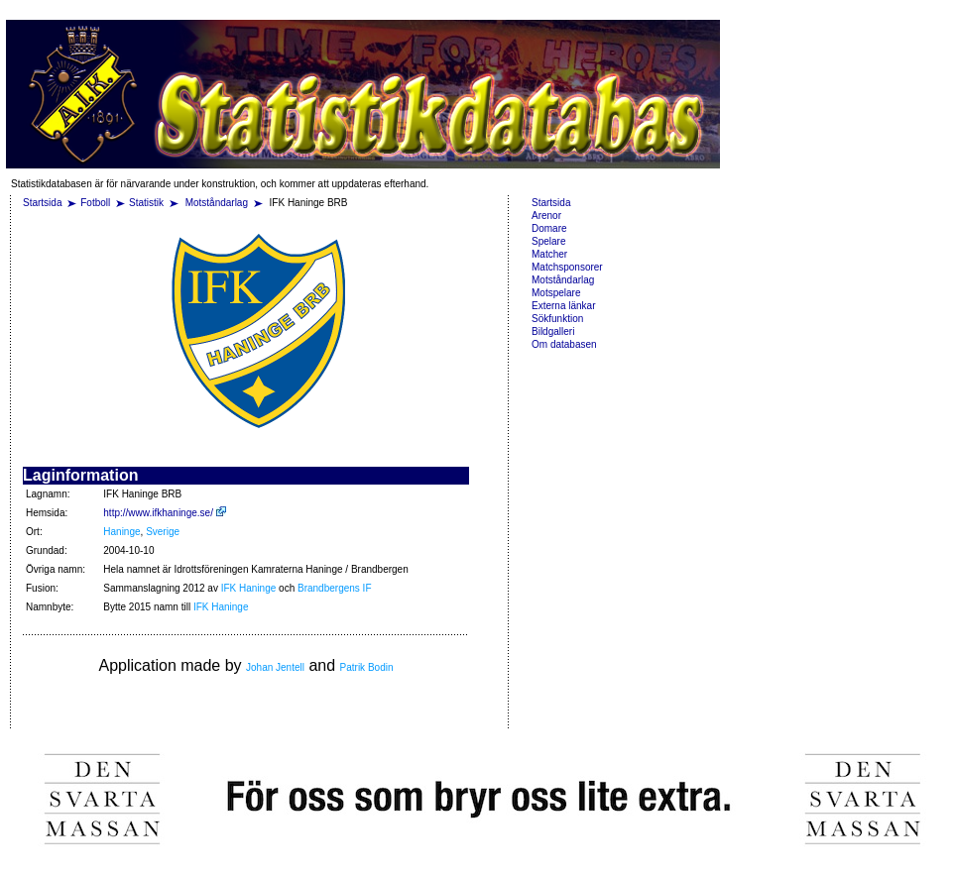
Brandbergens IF (335, 588)
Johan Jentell (275, 667)
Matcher (549, 254)
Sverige (162, 531)
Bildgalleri (553, 331)
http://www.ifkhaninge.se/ (164, 512)
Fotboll (95, 202)
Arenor (546, 215)
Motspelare (556, 292)
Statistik (146, 202)
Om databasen (564, 344)
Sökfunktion (557, 318)
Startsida (42, 202)
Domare (549, 228)
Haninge (121, 531)
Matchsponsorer (567, 267)
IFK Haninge (249, 588)
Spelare (548, 241)
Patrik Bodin (367, 667)
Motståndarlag (218, 202)
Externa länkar (563, 305)
